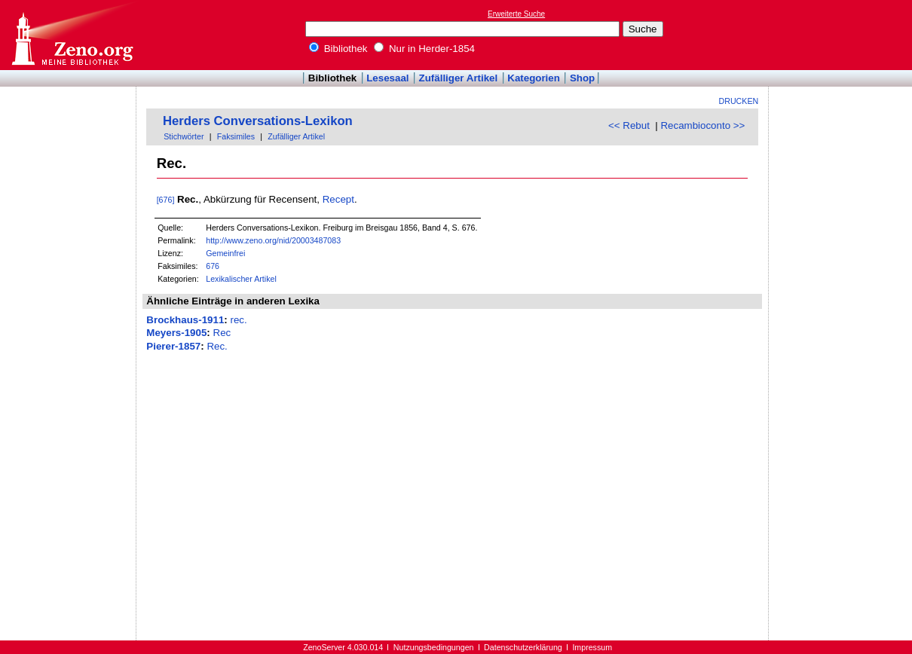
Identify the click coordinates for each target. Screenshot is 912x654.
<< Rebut (629, 125)
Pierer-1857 (173, 346)
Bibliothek (338, 48)
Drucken (739, 100)
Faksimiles (236, 136)
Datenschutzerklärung (523, 647)
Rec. (217, 346)
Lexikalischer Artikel (241, 278)
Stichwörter (184, 136)
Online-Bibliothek (71, 35)
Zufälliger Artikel (458, 78)
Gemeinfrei (225, 253)
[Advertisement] (842, 35)
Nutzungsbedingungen (433, 647)
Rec (222, 332)
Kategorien (533, 78)
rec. (238, 319)
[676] (166, 199)
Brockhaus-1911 (185, 319)
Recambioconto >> (702, 125)
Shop (582, 78)
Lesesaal (387, 78)
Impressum (592, 647)
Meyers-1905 (176, 332)
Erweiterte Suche (516, 14)
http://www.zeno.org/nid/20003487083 (273, 240)
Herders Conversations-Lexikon (258, 121)
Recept (338, 199)
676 (212, 265)
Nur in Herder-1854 (424, 48)
